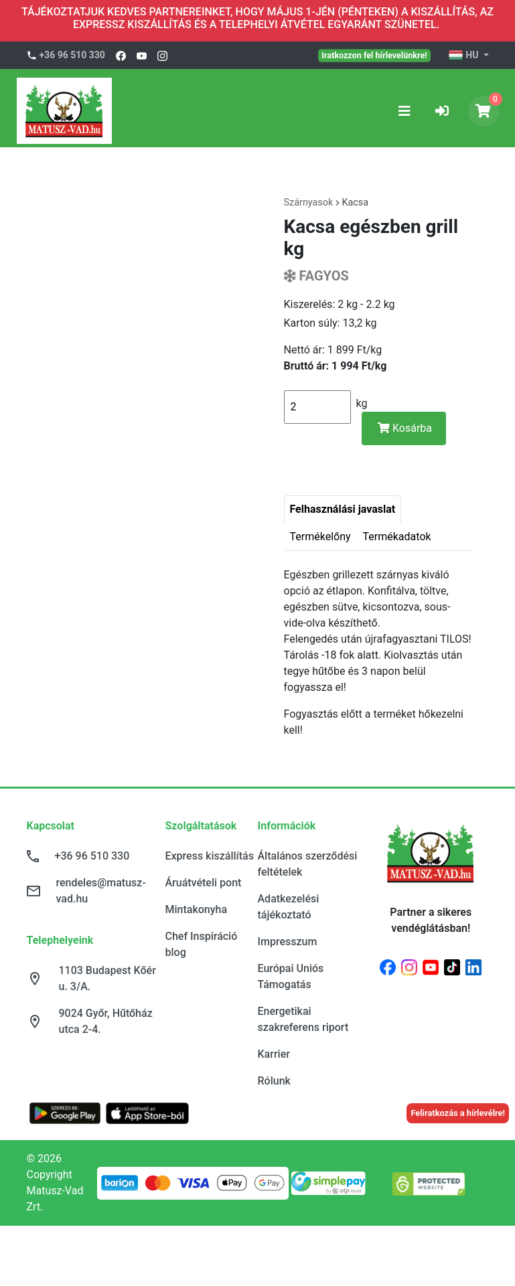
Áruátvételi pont (203, 882)
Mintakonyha (196, 909)
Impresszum (287, 941)
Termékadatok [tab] (397, 536)
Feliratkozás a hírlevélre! (458, 1113)
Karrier (274, 1054)
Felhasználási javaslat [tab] (343, 509)
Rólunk (274, 1080)
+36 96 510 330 (72, 55)
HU (464, 56)
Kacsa (355, 202)
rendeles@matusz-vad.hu (101, 890)
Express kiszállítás (209, 856)
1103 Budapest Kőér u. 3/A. (107, 978)
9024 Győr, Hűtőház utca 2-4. (106, 1021)
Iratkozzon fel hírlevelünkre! (374, 55)
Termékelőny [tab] (320, 536)
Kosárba (405, 428)
